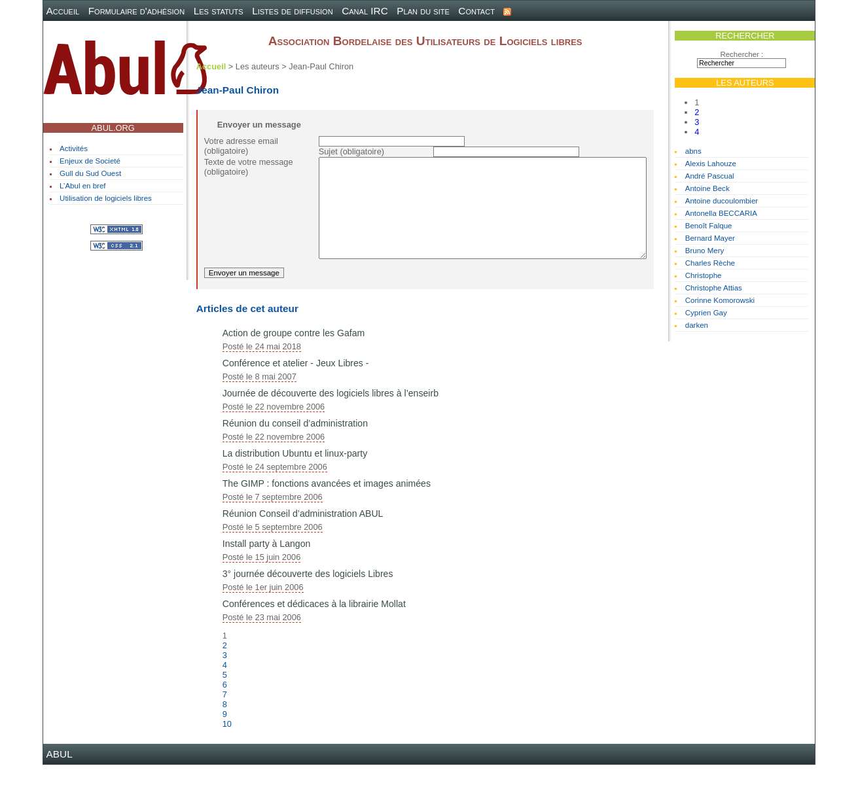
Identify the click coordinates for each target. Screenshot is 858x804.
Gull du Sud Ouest (90, 173)
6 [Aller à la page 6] (225, 724)
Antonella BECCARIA (721, 213)
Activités (74, 148)
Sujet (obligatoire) (351, 151)
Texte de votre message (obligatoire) (248, 167)
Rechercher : (741, 54)
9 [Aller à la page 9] (225, 753)
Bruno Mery (704, 250)
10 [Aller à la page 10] (227, 763)
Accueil (63, 10)
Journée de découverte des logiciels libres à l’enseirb (330, 432)
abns (693, 151)
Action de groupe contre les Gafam (294, 372)
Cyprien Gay (706, 313)
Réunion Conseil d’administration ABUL (303, 553)
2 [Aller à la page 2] (696, 112)
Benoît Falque (708, 226)
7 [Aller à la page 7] (225, 734)
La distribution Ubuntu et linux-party (295, 492)
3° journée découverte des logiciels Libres (308, 613)
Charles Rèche (710, 263)
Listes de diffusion (292, 10)
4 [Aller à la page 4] (696, 132)
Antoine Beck (707, 188)
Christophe (703, 275)
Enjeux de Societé (90, 161)
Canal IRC (365, 10)
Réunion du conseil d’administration (295, 462)
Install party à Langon (267, 583)
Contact (476, 10)
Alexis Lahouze (710, 163)
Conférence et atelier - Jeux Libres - (296, 402)
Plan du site (423, 10)
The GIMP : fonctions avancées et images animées (327, 522)
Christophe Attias (713, 288)
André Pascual (709, 176)
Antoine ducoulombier (721, 201)
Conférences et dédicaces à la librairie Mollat (314, 643)
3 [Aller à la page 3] (696, 122)
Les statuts (218, 10)
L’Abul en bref (82, 186)
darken (696, 325)
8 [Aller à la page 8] (225, 743)
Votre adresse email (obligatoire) (241, 146)
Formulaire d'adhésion (136, 10)
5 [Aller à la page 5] (225, 714)
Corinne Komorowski (720, 300)
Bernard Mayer (710, 238)
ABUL (59, 793)
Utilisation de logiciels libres (106, 198)
